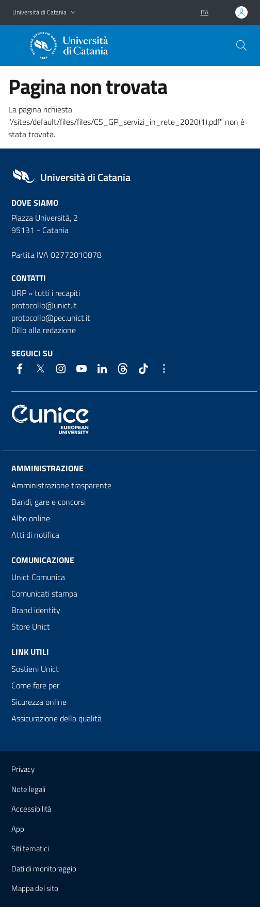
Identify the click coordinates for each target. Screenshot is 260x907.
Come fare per (35, 685)
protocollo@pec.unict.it (50, 317)
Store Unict (30, 626)
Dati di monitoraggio (43, 869)
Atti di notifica (35, 535)
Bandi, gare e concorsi (48, 502)
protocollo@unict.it (44, 305)
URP (18, 293)
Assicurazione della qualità (56, 718)
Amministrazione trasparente (61, 485)
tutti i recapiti (57, 293)
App (17, 829)
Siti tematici (30, 848)
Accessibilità (31, 809)
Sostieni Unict (35, 669)
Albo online (30, 518)
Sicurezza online (39, 702)
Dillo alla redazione (43, 330)
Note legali (28, 789)
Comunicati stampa (44, 593)
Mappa (34, 888)
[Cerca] (241, 45)
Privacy (23, 769)
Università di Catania (39, 12)
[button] (73, 13)
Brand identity (35, 610)
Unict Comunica (38, 577)
